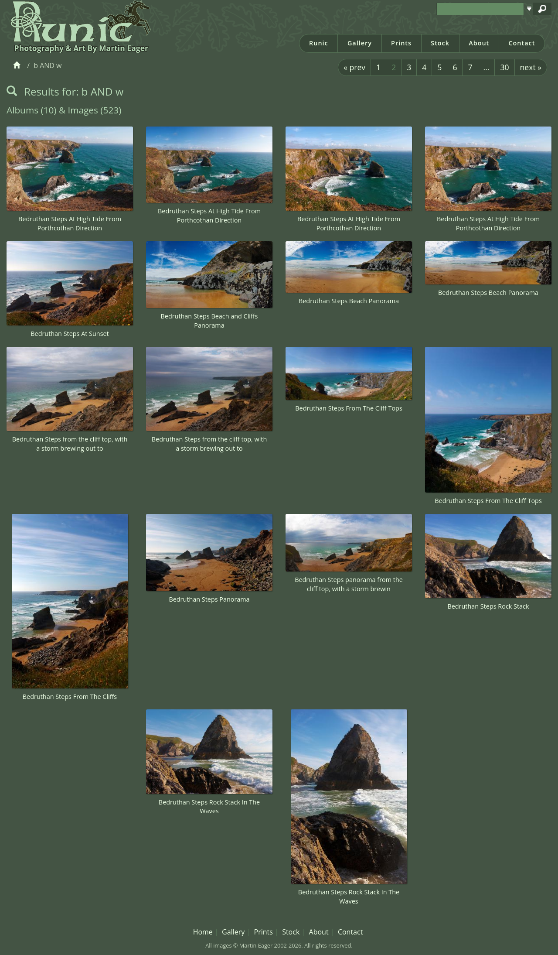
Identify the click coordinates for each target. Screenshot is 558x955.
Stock (440, 43)
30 (504, 67)
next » (530, 67)
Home (203, 932)
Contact (521, 43)
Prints (401, 43)
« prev (354, 67)
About (479, 43)
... (486, 67)
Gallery (359, 43)
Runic (318, 43)
